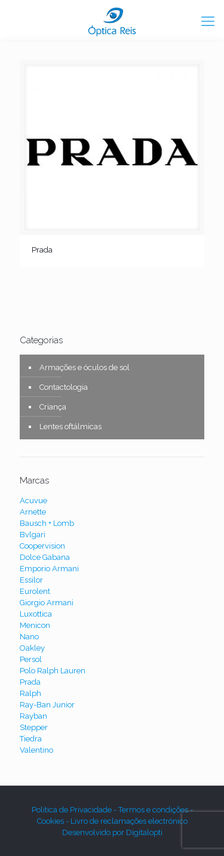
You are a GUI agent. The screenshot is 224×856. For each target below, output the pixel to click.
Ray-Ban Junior (47, 704)
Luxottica (36, 613)
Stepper (34, 727)
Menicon (35, 625)
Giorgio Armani (46, 602)
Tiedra (31, 738)
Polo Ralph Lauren (52, 670)
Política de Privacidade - (75, 809)
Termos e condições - (155, 809)
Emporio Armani (49, 568)
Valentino (36, 750)
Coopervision (42, 545)
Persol (31, 659)
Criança (52, 406)
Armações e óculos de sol (84, 367)
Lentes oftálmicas (70, 426)
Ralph (30, 693)
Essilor (31, 579)
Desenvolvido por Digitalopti (112, 832)
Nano (29, 636)
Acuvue (33, 500)
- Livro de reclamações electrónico (127, 821)
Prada (42, 249)
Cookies (51, 821)
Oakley (32, 647)
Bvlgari (32, 534)
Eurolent (35, 591)
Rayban (33, 716)
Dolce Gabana (45, 557)
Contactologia (63, 387)
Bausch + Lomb (47, 523)
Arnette (33, 511)
